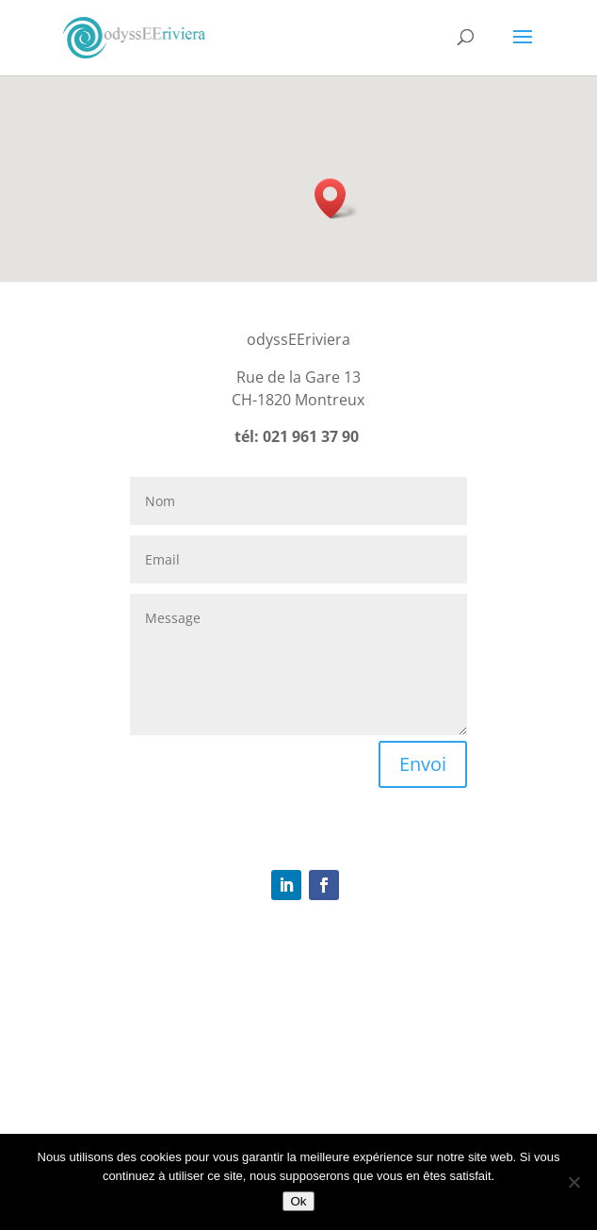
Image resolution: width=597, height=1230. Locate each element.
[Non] (573, 1182)
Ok (298, 1201)
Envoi (422, 764)
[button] (336, 198)
